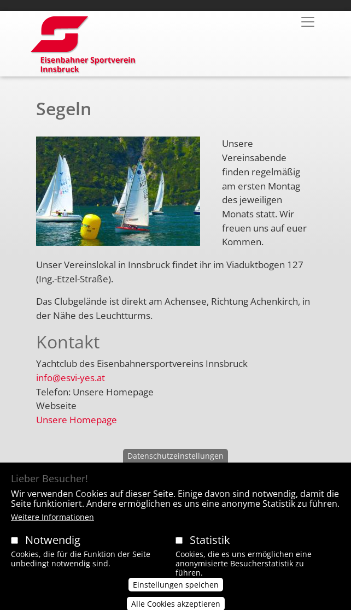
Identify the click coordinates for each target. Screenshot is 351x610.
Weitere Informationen (52, 527)
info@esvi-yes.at (70, 377)
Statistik (210, 550)
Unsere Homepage (76, 419)
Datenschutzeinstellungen (175, 466)
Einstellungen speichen (176, 595)
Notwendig (52, 550)
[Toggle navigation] (307, 22)
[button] (118, 195)
